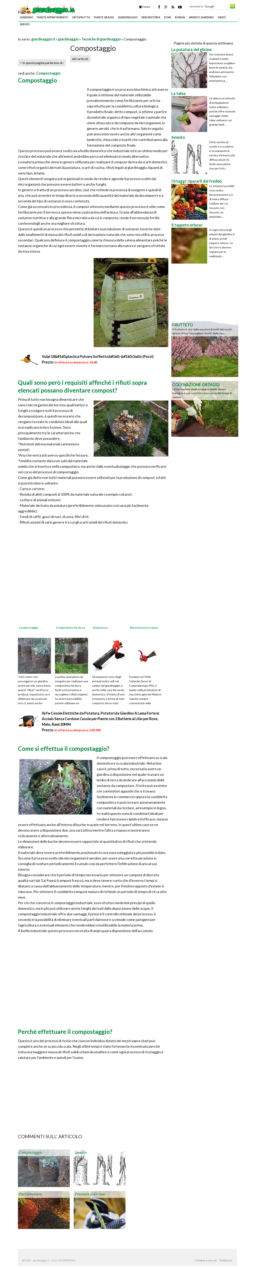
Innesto (81, 1152)
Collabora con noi (206, 1260)
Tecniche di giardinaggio (101, 39)
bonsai (180, 17)
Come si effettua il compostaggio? (63, 748)
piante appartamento (52, 17)
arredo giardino (201, 17)
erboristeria (150, 17)
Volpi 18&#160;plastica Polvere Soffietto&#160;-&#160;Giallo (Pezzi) (97, 356)
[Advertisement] (64, 34)
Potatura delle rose (90, 1194)
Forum (144, 6)
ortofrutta (81, 17)
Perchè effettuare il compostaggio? (65, 1031)
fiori (167, 17)
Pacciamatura (30, 1194)
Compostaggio (48, 73)
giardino (26, 17)
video (222, 17)
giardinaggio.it (43, 39)
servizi (25, 24)
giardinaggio (128, 17)
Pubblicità (225, 1260)
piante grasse (104, 17)
